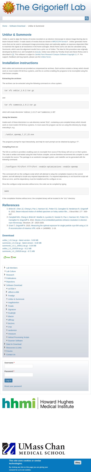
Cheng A (27, 209)
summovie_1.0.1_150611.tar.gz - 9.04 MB (19, 246)
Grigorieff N (24, 220)
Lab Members (12, 268)
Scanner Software (15, 341)
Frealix (11, 306)
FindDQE (12, 313)
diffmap (11, 320)
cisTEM (12, 289)
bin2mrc (11, 323)
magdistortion (13, 302)
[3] (13, 54)
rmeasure (12, 334)
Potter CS (53, 209)
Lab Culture (11, 271)
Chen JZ (20, 209)
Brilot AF (12, 209)
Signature (12, 309)
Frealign (11, 296)
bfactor (11, 316)
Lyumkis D (49, 217)
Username (9, 363)
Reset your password (13, 386)
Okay (77, 463)
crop (10, 327)
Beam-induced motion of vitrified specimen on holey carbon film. (42, 211)
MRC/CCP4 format (60, 42)
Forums (9, 351)
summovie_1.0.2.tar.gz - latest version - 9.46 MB (21, 243)
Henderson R (74, 209)
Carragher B (63, 209)
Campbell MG (14, 217)
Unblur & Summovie (16, 299)
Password (9, 371)
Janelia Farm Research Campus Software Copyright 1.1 (57, 54)
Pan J (34, 209)
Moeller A (40, 217)
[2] (40, 52)
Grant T (12, 226)
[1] (37, 52)
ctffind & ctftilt (13, 292)
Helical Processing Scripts (18, 337)
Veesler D (58, 217)
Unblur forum (46, 57)
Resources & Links (14, 348)
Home (4, 26)
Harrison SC (43, 209)
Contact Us (10, 355)
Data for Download (13, 344)
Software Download (17, 26)
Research (10, 275)
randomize (12, 330)
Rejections (10, 282)
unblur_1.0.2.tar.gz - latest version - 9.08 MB (20, 240)
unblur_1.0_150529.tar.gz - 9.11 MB (17, 248)
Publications (11, 278)
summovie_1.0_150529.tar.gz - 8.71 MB (18, 251)
